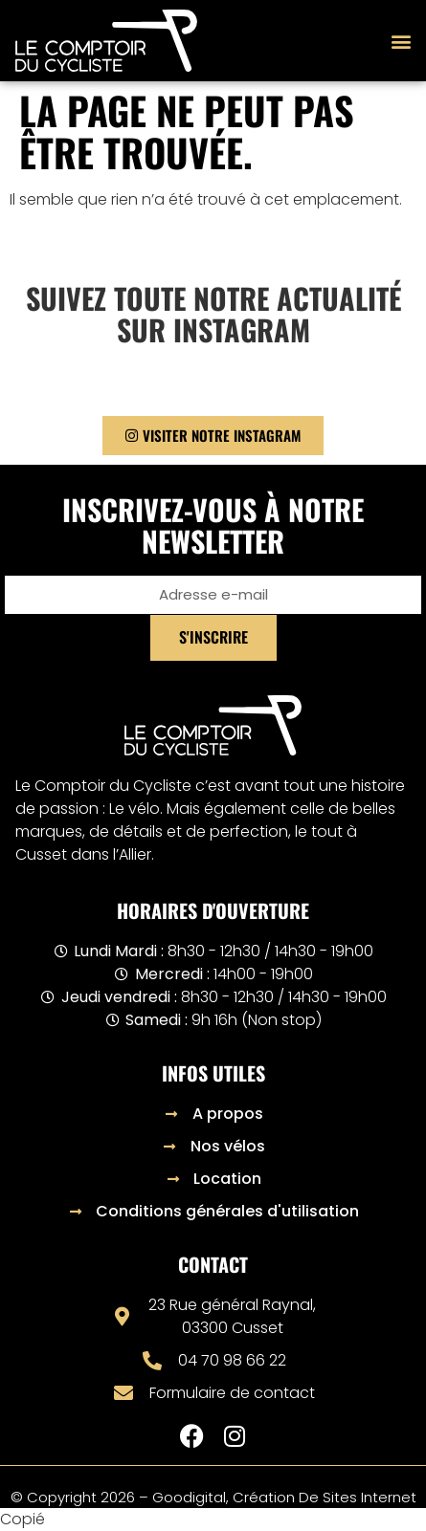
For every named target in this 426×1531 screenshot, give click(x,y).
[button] (400, 40)
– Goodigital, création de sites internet (275, 1497)
